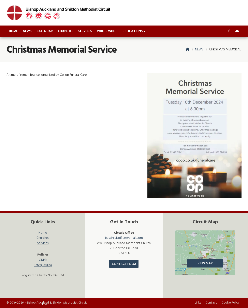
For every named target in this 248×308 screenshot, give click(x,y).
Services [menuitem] (85, 31)
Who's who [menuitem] (106, 31)
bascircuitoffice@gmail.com (124, 238)
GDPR (43, 260)
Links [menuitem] (198, 302)
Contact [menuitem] (211, 302)
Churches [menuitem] (65, 31)
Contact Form (124, 264)
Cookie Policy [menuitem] (230, 302)
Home (43, 233)
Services (42, 243)
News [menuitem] (27, 31)
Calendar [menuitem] (45, 31)
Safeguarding (43, 265)
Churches (43, 238)
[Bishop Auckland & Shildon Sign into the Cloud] (237, 31)
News (199, 49)
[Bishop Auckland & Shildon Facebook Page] (229, 31)
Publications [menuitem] (132, 31)
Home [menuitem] (13, 31)
